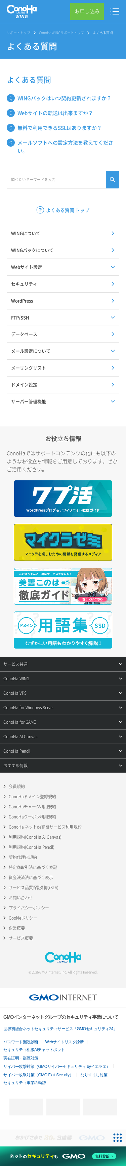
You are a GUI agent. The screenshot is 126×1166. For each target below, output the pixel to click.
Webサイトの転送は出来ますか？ (55, 113)
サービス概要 (21, 938)
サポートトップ (18, 32)
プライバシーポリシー (29, 908)
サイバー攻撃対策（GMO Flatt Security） (38, 1075)
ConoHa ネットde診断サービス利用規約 (45, 827)
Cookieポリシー (23, 918)
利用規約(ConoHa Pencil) (31, 847)
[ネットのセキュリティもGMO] (63, 1156)
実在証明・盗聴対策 (20, 1058)
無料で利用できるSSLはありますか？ (59, 127)
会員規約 (17, 786)
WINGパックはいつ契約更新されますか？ (64, 98)
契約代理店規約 (23, 857)
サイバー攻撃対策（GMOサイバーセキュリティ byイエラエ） (56, 1066)
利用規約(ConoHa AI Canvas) (35, 837)
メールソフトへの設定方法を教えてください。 (65, 146)
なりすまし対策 (94, 1075)
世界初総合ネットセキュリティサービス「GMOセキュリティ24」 (60, 1028)
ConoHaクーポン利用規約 (32, 817)
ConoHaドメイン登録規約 (32, 797)
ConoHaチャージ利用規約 (32, 807)
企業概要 (17, 928)
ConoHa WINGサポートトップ (61, 32)
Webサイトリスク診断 (64, 1042)
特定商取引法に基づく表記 (33, 867)
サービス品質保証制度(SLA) (33, 888)
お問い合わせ (21, 898)
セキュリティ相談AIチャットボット (34, 1049)
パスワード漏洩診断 (20, 1042)
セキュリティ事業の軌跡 (24, 1082)
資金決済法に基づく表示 (31, 877)
